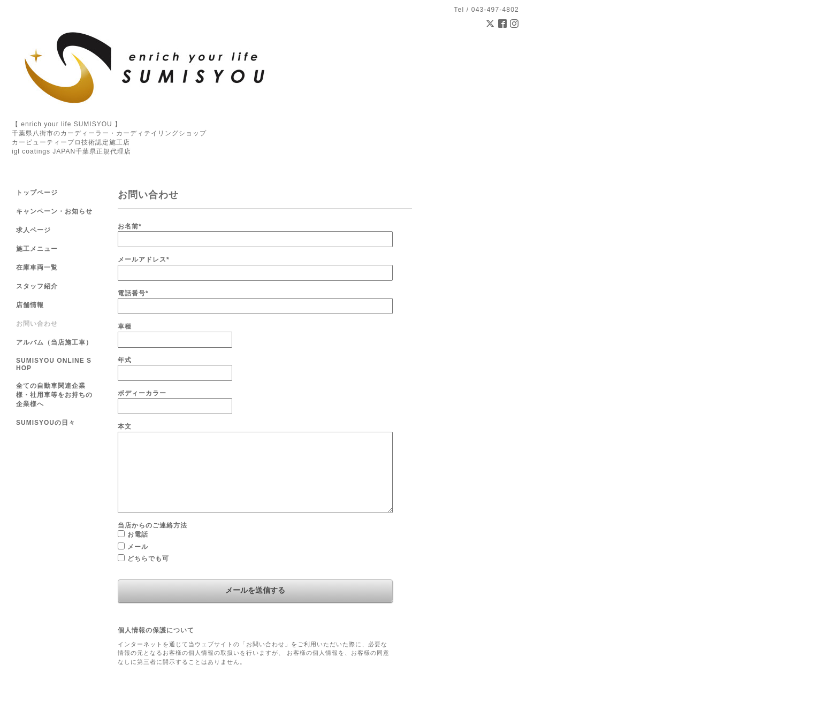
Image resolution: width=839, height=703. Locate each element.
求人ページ (33, 230)
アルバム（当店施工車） (54, 342)
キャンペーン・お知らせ (54, 211)
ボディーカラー (142, 393)
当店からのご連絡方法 (152, 525)
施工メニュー (37, 249)
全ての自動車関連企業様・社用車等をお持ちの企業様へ (54, 395)
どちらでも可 (148, 558)
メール (137, 547)
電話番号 (133, 293)
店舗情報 (30, 305)
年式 (125, 360)
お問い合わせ (37, 323)
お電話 (137, 534)
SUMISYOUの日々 (45, 422)
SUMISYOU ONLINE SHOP (53, 364)
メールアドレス (144, 259)
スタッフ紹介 (37, 286)
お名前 (130, 226)
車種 (125, 326)
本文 (125, 426)
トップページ (37, 192)
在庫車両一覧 (37, 267)
